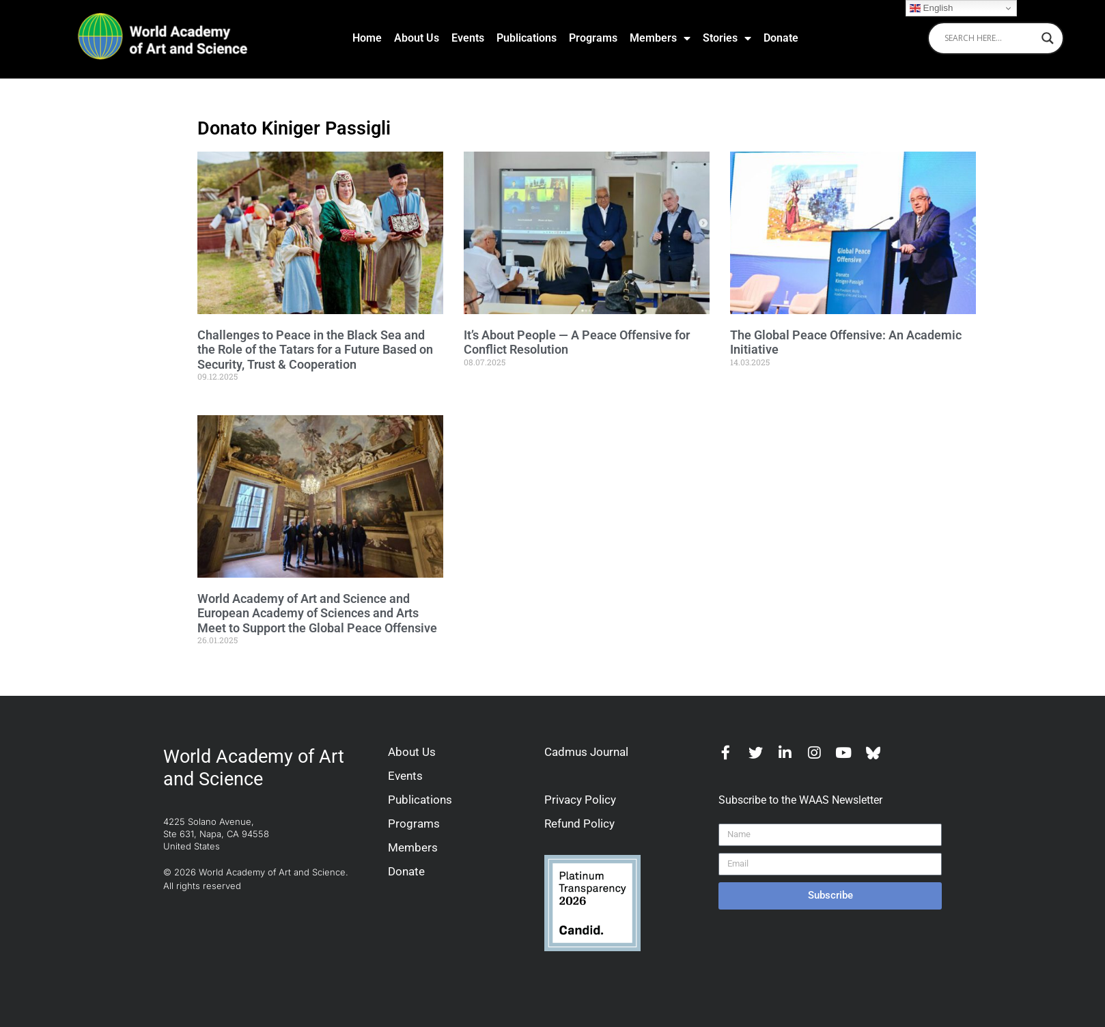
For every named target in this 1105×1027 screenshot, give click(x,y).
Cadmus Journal (586, 752)
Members (660, 38)
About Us (416, 37)
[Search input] (990, 38)
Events (467, 37)
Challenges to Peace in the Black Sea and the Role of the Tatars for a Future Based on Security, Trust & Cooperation (315, 349)
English (931, 8)
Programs (593, 37)
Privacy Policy (580, 799)
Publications (526, 37)
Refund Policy (579, 823)
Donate (781, 37)
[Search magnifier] (1047, 38)
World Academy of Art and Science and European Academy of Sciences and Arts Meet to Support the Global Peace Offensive (317, 613)
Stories (727, 38)
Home (367, 37)
